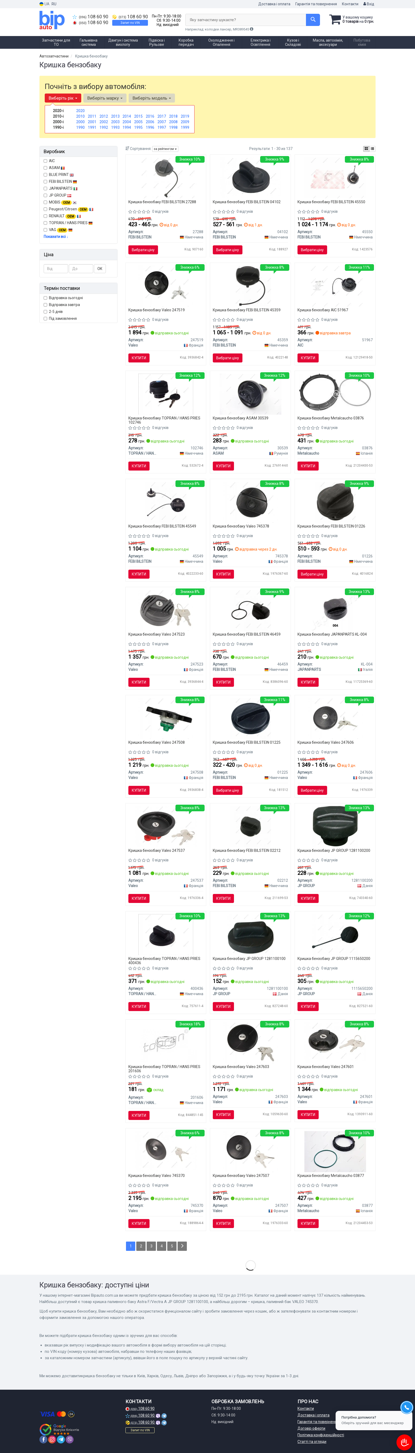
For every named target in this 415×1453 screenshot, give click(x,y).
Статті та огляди (311, 1441)
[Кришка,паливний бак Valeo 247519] (165, 285)
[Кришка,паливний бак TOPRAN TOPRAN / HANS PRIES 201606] (166, 1042)
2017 (161, 116)
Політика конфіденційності (320, 1435)
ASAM (54, 168)
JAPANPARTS (61, 188)
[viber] (70, 1439)
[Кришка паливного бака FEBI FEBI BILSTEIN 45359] (250, 285)
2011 (92, 116)
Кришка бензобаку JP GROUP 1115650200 (333, 958)
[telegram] (61, 1439)
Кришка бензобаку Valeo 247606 (325, 742)
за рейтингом (165, 149)
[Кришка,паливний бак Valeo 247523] (165, 610)
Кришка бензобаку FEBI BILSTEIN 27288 (162, 202)
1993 (115, 127)
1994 (127, 127)
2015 (138, 116)
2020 (80, 111)
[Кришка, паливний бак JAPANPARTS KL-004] (335, 610)
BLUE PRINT (59, 174)
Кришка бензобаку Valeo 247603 (241, 1067)
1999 (185, 127)
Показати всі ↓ (56, 236)
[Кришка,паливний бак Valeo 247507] (250, 1151)
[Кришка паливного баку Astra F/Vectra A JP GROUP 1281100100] (250, 934)
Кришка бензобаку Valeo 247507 (241, 1175)
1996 (150, 127)
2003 (115, 122)
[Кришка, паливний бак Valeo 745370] (166, 1151)
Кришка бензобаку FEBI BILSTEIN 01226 (331, 526)
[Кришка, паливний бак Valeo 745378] (250, 502)
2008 (173, 122)
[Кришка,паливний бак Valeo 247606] (335, 718)
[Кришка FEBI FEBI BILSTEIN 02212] (250, 826)
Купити (139, 358)
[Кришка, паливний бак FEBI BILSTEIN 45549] (165, 502)
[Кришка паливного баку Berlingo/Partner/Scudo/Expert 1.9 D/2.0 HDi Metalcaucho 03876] (335, 391)
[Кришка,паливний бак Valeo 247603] (250, 1042)
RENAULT (62, 216)
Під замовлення (60, 318)
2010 (80, 116)
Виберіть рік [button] (63, 98)
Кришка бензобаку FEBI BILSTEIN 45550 (331, 202)
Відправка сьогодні (63, 298)
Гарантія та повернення (316, 4)
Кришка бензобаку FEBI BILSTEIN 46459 (247, 634)
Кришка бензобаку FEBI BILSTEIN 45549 (162, 526)
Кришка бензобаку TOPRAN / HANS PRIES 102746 (164, 420)
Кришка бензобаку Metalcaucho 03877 (330, 1175)
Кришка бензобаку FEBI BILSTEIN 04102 (247, 202)
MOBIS (63, 202)
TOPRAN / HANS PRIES (68, 223)
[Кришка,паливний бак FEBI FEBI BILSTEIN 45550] (335, 177)
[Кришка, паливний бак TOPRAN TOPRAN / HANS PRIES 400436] (165, 934)
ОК (99, 269)
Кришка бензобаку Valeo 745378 (241, 526)
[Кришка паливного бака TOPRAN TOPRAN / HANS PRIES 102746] (165, 394)
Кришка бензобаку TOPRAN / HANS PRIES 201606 (164, 1069)
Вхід (368, 4)
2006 (150, 122)
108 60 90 (90, 16)
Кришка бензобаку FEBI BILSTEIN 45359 (247, 310)
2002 (104, 122)
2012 (104, 116)
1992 (104, 127)
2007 (161, 122)
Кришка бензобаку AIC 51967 (322, 310)
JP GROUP (57, 195)
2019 (185, 116)
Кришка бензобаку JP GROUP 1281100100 (249, 958)
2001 (92, 122)
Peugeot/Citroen (68, 209)
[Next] (182, 1246)
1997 (161, 127)
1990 (80, 127)
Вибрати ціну (143, 250)
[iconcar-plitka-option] (366, 149)
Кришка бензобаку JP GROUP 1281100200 (333, 850)
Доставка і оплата (274, 4)
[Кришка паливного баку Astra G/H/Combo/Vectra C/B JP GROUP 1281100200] (335, 826)
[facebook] (43, 1439)
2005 (138, 122)
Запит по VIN (130, 23)
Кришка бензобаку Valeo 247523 (156, 634)
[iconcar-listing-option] (372, 149)
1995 (138, 127)
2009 (185, 122)
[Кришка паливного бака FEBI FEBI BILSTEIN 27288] (165, 177)
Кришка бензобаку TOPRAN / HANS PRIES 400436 (164, 960)
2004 (127, 122)
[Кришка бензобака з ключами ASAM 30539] (250, 394)
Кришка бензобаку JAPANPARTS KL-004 (332, 634)
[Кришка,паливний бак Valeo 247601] (335, 1042)
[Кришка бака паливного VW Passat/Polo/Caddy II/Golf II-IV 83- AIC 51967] (335, 285)
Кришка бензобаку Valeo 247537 (156, 850)
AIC (49, 161)
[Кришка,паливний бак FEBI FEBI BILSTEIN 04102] (250, 177)
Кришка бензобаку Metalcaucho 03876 (330, 418)
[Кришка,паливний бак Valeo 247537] (166, 826)
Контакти (350, 4)
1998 (173, 127)
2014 (127, 116)
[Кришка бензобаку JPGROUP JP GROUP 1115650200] (335, 934)
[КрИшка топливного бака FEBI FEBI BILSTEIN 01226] (335, 502)
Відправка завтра (62, 305)
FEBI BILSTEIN (60, 181)
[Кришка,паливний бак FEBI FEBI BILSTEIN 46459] (250, 610)
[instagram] (52, 1439)
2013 (115, 116)
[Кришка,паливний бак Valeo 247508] (165, 718)
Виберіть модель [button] (152, 98)
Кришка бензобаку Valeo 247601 (325, 1067)
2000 (80, 122)
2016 (150, 116)
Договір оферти (311, 1428)
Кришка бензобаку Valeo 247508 (156, 742)
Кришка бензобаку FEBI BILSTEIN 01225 (247, 742)
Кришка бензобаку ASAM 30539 (240, 418)
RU (54, 4)
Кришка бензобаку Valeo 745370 (156, 1175)
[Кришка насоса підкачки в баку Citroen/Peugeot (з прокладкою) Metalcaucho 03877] (335, 1151)
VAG (58, 230)
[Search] (313, 20)
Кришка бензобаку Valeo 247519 (156, 310)
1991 (92, 127)
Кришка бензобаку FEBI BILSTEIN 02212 (247, 850)
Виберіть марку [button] (105, 98)
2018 (173, 116)
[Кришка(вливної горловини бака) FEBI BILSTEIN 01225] (250, 718)
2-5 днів (53, 311)
